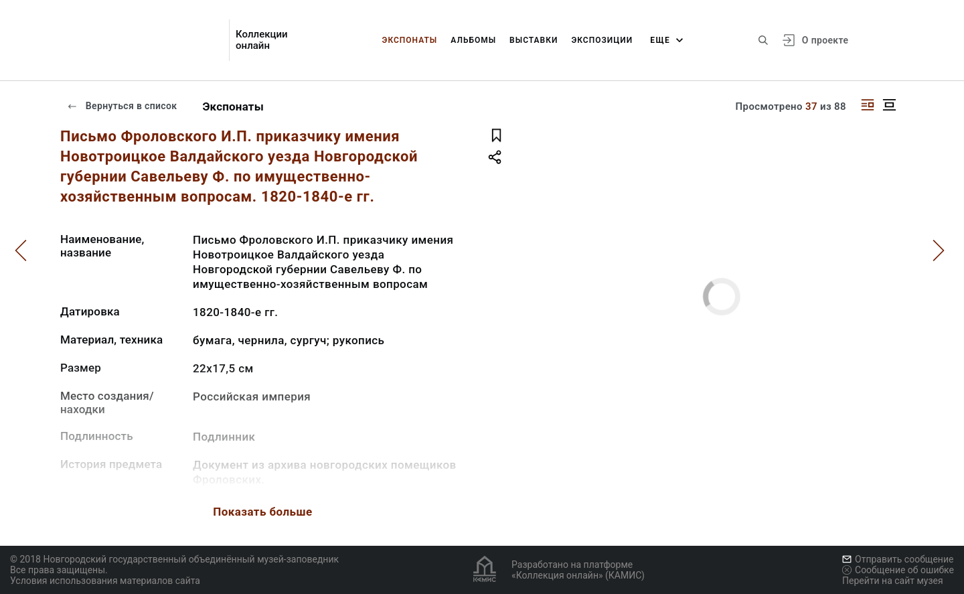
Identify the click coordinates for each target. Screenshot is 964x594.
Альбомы (473, 40)
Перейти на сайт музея (892, 580)
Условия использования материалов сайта (105, 580)
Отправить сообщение (897, 559)
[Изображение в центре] (889, 104)
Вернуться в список (122, 105)
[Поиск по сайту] (763, 40)
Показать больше (262, 511)
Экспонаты (410, 40)
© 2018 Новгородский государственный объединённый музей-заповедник (174, 559)
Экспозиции (602, 40)
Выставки (533, 40)
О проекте (825, 40)
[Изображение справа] (867, 104)
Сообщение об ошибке (898, 570)
